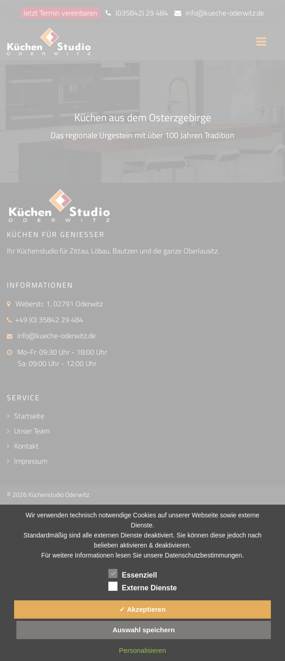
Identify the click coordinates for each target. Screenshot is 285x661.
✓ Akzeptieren (142, 609)
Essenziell (132, 573)
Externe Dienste (142, 586)
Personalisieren (142, 650)
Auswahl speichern (143, 630)
